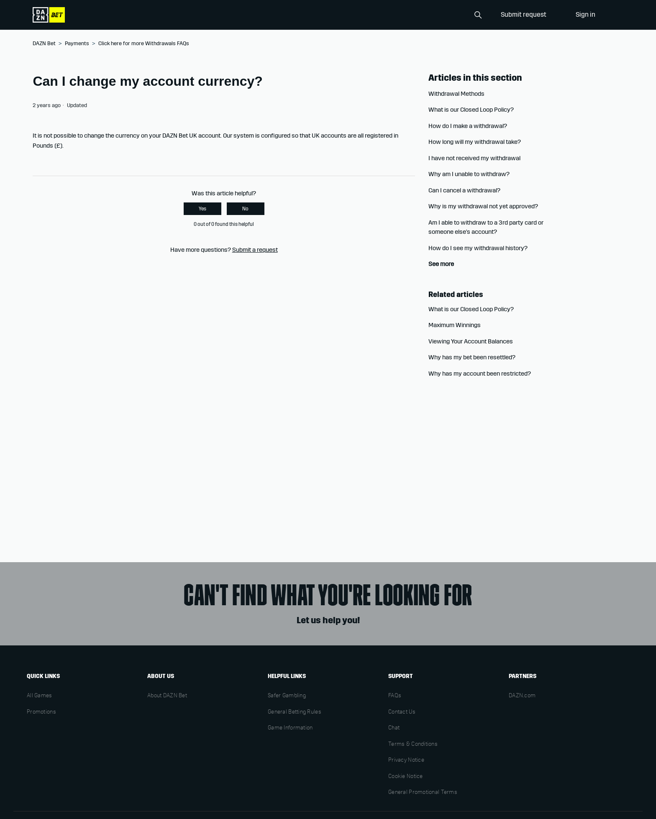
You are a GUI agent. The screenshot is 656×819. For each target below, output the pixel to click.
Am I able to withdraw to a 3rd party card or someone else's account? (485, 227)
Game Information (290, 728)
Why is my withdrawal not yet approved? (483, 206)
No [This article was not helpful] (245, 209)
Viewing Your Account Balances (470, 341)
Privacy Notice (406, 760)
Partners (522, 676)
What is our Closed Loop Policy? (471, 109)
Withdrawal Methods (456, 93)
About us (160, 676)
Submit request (523, 14)
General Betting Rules (294, 712)
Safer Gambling (287, 696)
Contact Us (401, 712)
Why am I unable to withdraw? (469, 174)
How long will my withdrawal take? (474, 142)
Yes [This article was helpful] (202, 209)
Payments (77, 43)
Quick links (43, 676)
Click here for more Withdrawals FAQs (143, 43)
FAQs (394, 696)
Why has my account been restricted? (479, 373)
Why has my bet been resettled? (471, 357)
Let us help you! (328, 620)
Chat (394, 728)
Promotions (41, 712)
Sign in (585, 14)
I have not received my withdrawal (474, 158)
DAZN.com (522, 696)
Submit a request (255, 249)
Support (400, 676)
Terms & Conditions (413, 744)
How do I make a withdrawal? (467, 126)
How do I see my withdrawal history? (478, 248)
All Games (39, 696)
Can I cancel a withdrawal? (464, 190)
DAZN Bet (44, 43)
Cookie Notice (405, 777)
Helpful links (287, 676)
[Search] (443, 15)
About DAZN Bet (167, 696)
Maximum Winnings (454, 325)
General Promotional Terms (422, 793)
